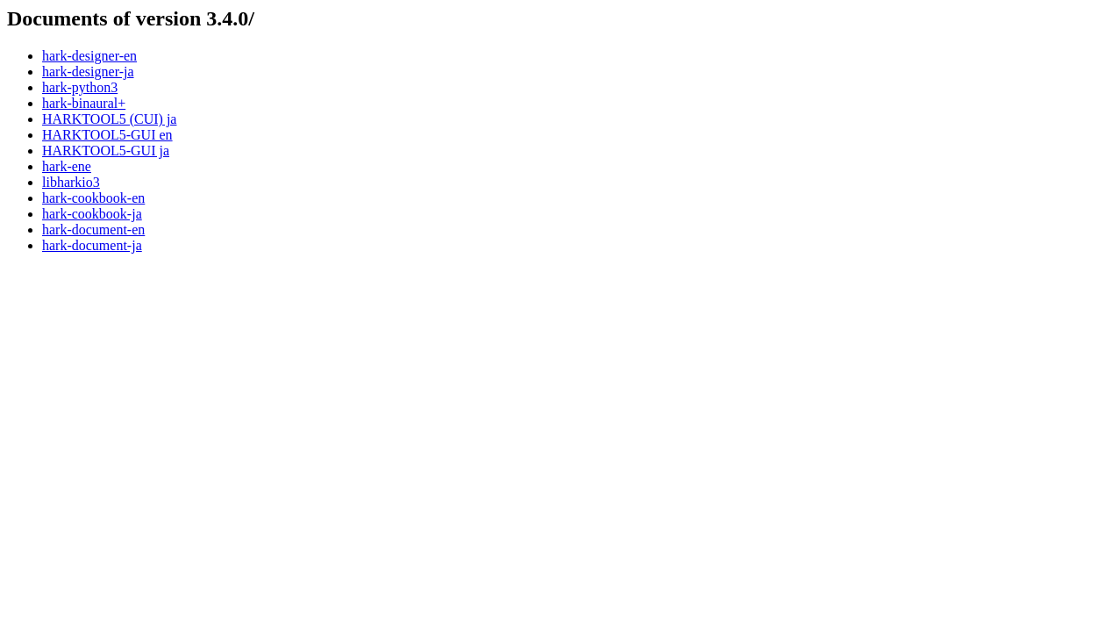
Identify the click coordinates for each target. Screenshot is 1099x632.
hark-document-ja (92, 245)
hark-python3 (80, 87)
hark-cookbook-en (93, 197)
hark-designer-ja (88, 71)
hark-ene (66, 166)
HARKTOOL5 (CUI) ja (109, 118)
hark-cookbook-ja (92, 213)
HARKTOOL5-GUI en (107, 134)
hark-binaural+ (83, 103)
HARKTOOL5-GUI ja (105, 150)
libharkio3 (71, 182)
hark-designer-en (89, 55)
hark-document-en (93, 229)
